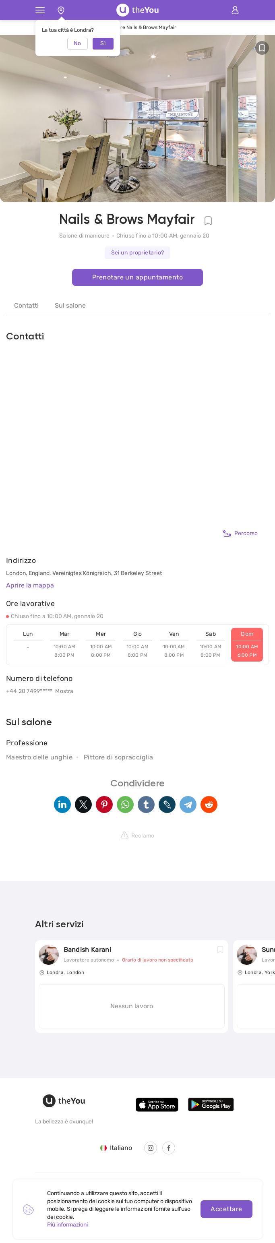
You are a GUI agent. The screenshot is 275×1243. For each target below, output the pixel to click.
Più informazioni (67, 1224)
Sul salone (70, 305)
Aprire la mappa (30, 585)
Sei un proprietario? (137, 252)
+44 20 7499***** (29, 691)
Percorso (240, 533)
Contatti (26, 305)
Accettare (226, 1209)
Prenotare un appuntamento (137, 277)
